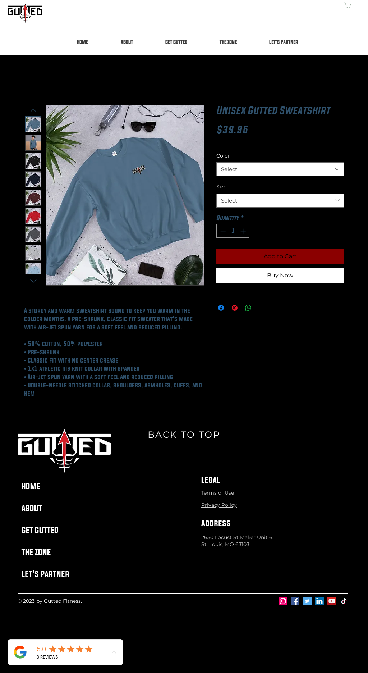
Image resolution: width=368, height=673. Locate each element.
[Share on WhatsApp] (248, 308)
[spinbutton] (233, 231)
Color (223, 156)
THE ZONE (36, 551)
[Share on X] (262, 308)
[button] (347, 5)
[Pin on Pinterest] (234, 308)
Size (221, 186)
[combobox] (280, 169)
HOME (31, 486)
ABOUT (32, 508)
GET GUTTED (40, 530)
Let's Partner (45, 573)
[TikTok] (344, 601)
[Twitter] (307, 601)
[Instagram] (283, 601)
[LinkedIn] (319, 601)
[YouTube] (331, 601)
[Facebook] (295, 601)
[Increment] (244, 231)
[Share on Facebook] (221, 308)
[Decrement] (222, 231)
